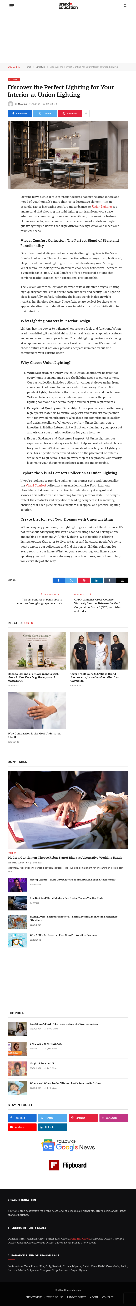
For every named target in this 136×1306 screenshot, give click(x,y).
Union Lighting (102, 207)
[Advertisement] (68, 37)
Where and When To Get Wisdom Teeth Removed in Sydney (66, 1083)
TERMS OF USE (54, 1297)
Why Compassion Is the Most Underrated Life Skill (34, 735)
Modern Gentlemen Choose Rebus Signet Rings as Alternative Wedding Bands (65, 857)
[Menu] (11, 5)
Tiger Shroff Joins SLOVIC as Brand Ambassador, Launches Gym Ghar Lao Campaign (94, 677)
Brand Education (19, 863)
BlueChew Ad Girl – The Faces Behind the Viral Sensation (64, 1024)
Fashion (12, 853)
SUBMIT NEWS (34, 1297)
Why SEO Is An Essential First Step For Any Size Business (63, 935)
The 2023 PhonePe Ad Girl (46, 1043)
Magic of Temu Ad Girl (43, 1063)
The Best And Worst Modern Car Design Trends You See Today (67, 898)
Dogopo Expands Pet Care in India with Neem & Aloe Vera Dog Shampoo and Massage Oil (33, 677)
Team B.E (22, 104)
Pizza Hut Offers (80, 1238)
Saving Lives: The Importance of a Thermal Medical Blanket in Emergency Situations (73, 918)
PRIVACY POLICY (76, 1297)
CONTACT (108, 1297)
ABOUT (94, 1297)
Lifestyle (13, 79)
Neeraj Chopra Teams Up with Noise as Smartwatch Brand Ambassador (72, 879)
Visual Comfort (36, 485)
